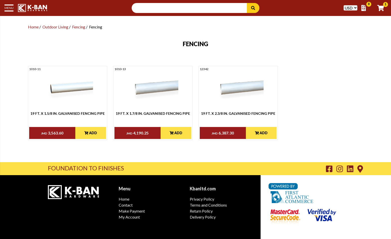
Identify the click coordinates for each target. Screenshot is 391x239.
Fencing (78, 26)
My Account (129, 217)
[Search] (253, 8)
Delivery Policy (203, 217)
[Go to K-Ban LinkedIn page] (352, 168)
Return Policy (201, 211)
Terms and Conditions (208, 205)
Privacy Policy (202, 199)
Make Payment (132, 211)
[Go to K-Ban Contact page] (360, 168)
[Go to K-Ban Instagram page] (341, 168)
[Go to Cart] (382, 8)
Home (33, 26)
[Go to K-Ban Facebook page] (331, 168)
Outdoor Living (55, 26)
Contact (126, 205)
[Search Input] (192, 8)
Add (90, 133)
